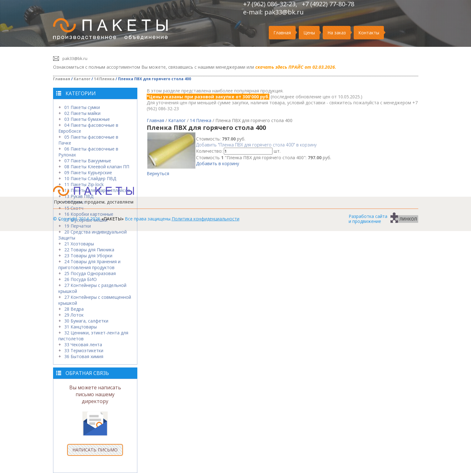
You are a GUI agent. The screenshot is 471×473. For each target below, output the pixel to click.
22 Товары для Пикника (89, 250)
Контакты (368, 33)
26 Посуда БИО (80, 279)
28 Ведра (74, 309)
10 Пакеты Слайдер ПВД (90, 178)
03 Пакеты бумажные (87, 119)
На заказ (336, 33)
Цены (309, 33)
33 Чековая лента (83, 344)
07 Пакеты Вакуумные (87, 161)
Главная (282, 33)
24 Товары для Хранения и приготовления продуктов (89, 264)
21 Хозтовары (79, 244)
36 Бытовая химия (83, 356)
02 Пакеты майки (82, 113)
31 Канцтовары (80, 327)
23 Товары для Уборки (88, 256)
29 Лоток (74, 315)
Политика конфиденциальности (205, 219)
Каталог (82, 78)
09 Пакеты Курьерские (88, 172)
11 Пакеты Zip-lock (84, 184)
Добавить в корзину (217, 163)
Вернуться (158, 173)
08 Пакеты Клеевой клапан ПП (96, 167)
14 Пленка (104, 78)
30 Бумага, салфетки (86, 321)
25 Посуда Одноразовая (90, 273)
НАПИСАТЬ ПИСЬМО (95, 450)
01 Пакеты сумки (82, 107)
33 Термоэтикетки (83, 350)
